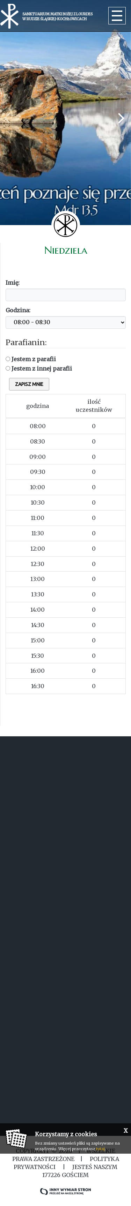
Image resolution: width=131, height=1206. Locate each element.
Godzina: (18, 310)
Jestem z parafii (31, 359)
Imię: (13, 282)
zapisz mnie (29, 384)
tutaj (100, 1148)
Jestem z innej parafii (39, 368)
